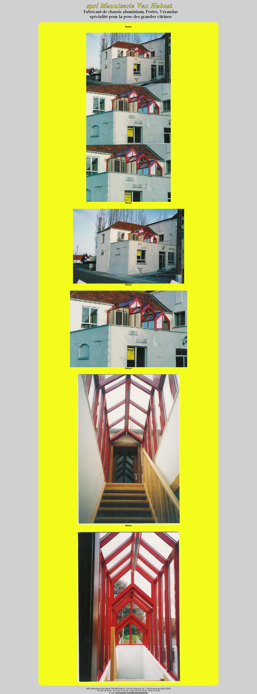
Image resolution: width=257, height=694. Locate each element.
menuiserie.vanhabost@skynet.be (131, 693)
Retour (128, 27)
